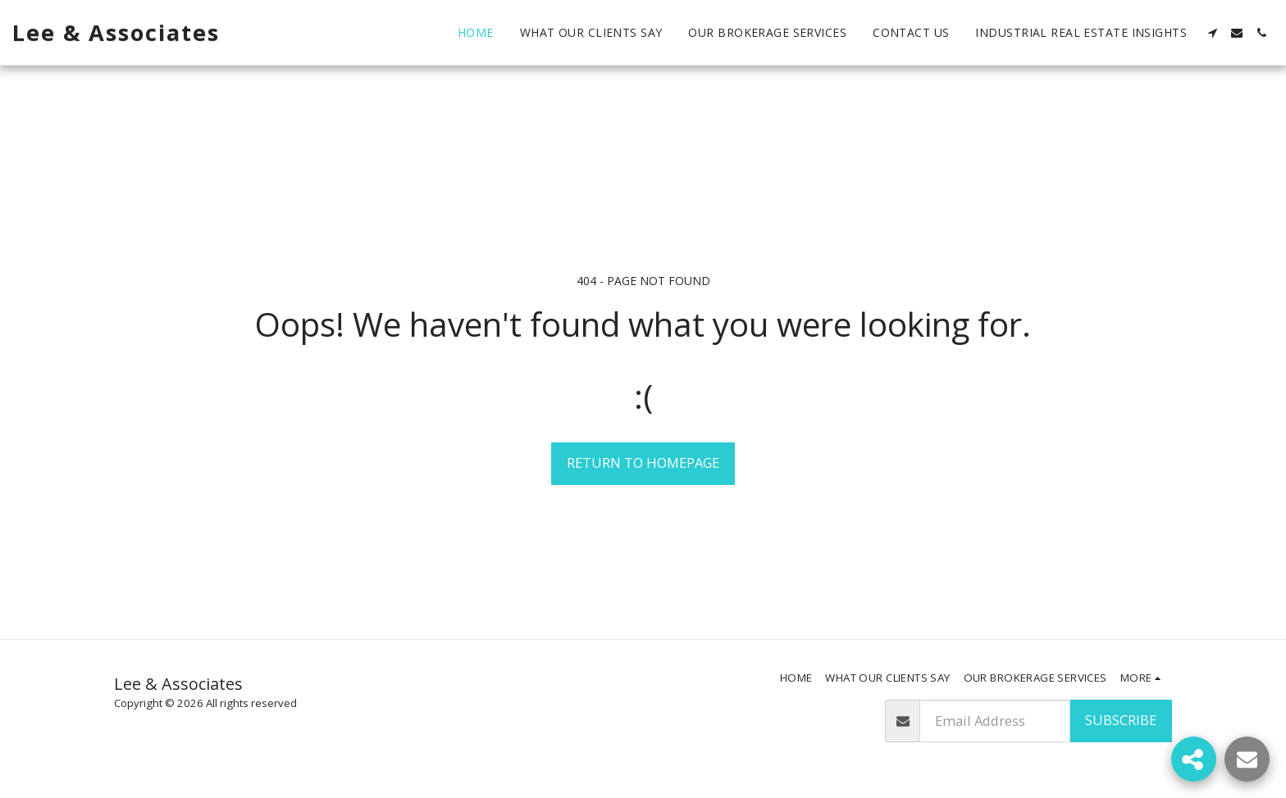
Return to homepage (643, 462)
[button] (1212, 33)
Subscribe (1120, 719)
